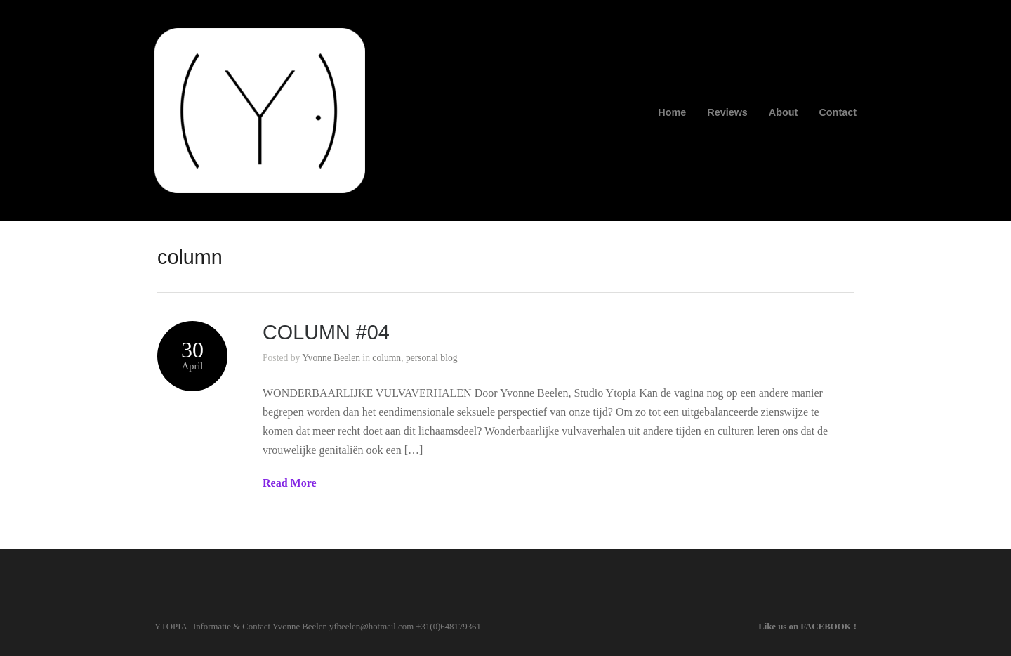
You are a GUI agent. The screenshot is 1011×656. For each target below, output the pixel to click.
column (386, 358)
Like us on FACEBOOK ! (807, 626)
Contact (838, 112)
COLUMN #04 (326, 332)
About (783, 112)
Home (672, 112)
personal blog (432, 358)
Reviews (727, 112)
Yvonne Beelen (331, 358)
